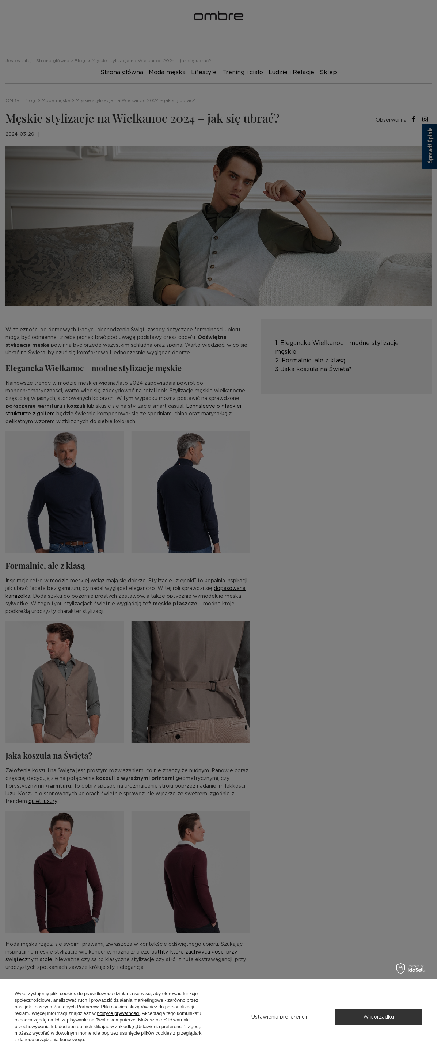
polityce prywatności (118, 1013)
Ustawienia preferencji (279, 1017)
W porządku (378, 1017)
